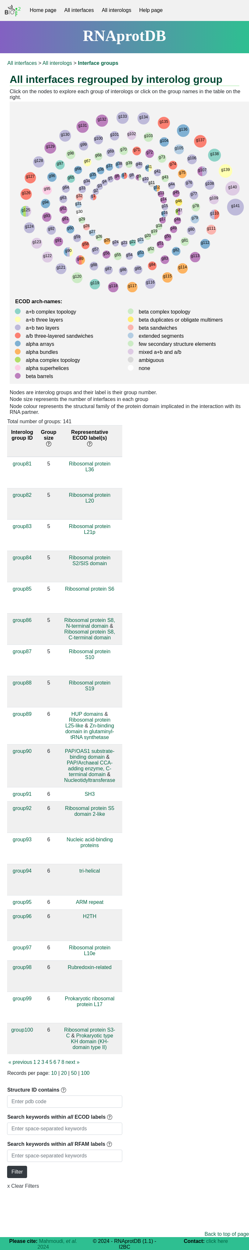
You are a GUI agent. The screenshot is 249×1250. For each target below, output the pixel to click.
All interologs (116, 10)
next (72, 1062)
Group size (48, 437)
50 (74, 1073)
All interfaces (79, 10)
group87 (22, 651)
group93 (22, 839)
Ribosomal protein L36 (90, 466)
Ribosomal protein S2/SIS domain (90, 560)
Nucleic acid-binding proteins (89, 842)
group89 (22, 714)
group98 (22, 967)
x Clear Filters (23, 1186)
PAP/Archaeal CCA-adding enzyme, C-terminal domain (90, 768)
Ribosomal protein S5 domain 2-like (89, 811)
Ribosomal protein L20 (90, 498)
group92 (22, 808)
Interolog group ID (22, 435)
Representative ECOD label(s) (89, 437)
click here (217, 1241)
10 (54, 1073)
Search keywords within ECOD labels (59, 1117)
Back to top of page (226, 1234)
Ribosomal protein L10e (90, 950)
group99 (22, 998)
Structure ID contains (36, 1090)
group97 (22, 947)
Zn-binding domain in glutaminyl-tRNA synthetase (89, 731)
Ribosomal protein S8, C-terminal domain (89, 634)
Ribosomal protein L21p (90, 529)
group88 (22, 682)
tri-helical (89, 871)
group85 (22, 589)
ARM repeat (89, 902)
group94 (22, 871)
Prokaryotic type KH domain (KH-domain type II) (92, 1041)
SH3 (90, 794)
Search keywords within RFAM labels (59, 1144)
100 (85, 1073)
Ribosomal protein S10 (90, 654)
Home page (43, 10)
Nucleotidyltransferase (89, 780)
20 (64, 1073)
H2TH (89, 916)
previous (20, 1062)
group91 (22, 794)
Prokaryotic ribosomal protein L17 (90, 1001)
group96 (22, 916)
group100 (22, 1030)
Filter (17, 1172)
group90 (22, 751)
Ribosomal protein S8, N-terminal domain (89, 623)
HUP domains (87, 714)
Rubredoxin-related (90, 967)
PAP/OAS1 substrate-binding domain (90, 754)
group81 (22, 463)
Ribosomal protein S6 (89, 589)
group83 (22, 526)
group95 (22, 902)
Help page (151, 10)
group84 (22, 557)
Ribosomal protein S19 (90, 685)
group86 (22, 620)
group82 (22, 495)
